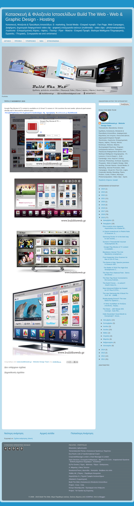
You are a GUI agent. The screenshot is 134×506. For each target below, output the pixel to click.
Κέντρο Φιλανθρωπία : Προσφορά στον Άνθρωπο (87, 488)
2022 (103, 195)
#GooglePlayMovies (12, 113)
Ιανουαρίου (107, 345)
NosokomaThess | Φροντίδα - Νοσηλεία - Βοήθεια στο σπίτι (90, 470)
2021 (103, 198)
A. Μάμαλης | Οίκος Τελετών (79, 467)
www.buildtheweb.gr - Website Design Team (113, 124)
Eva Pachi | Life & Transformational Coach (84, 454)
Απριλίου (106, 336)
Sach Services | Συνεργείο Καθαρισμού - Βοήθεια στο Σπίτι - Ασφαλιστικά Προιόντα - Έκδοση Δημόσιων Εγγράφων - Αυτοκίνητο (99, 461)
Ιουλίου (106, 326)
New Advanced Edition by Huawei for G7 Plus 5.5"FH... (115, 289)
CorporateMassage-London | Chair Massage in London (89, 457)
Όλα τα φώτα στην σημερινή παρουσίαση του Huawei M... (114, 227)
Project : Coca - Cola (76, 485)
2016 (103, 214)
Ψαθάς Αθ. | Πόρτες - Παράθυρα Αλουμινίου (85, 473)
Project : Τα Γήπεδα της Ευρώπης (81, 491)
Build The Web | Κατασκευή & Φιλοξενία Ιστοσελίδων (88, 482)
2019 (103, 205)
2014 (103, 349)
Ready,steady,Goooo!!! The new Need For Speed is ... (114, 299)
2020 (103, 201)
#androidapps (37, 113)
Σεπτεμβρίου (108, 323)
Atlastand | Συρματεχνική (78, 479)
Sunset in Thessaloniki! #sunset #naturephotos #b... (114, 243)
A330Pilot (89, 497)
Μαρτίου (106, 339)
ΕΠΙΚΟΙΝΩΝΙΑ (53, 41)
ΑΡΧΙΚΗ (7, 41)
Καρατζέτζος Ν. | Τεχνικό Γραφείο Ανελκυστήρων (86, 476)
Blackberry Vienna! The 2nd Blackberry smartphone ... (113, 253)
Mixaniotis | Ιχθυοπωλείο (78, 448)
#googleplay (50, 113)
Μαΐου (105, 333)
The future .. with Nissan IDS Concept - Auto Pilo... (113, 310)
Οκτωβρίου (107, 320)
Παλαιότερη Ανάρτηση (82, 433)
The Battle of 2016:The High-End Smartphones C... (115, 268)
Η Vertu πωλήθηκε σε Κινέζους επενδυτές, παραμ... (114, 305)
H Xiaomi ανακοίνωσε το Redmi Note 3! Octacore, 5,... (116, 232)
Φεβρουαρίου (108, 342)
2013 (103, 353)
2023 (103, 192)
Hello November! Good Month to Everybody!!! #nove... (114, 315)
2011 (103, 359)
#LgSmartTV (27, 113)
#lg (44, 113)
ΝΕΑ (41, 41)
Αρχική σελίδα (47, 433)
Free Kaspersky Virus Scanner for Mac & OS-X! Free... (115, 258)
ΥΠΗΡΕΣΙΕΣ (30, 41)
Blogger (102, 497)
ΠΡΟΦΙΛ (18, 41)
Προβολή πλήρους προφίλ (108, 180)
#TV (20, 113)
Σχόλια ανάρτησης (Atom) (23, 438)
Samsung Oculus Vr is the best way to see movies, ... (116, 238)
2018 (103, 208)
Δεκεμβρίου (107, 220)
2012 (103, 356)
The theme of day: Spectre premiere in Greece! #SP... (116, 263)
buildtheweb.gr (62, 113)
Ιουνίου (106, 329)
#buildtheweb (72, 113)
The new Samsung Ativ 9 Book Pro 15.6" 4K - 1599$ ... (115, 294)
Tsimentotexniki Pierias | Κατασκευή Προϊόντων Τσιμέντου (90, 451)
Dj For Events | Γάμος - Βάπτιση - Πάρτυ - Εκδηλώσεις (88, 464)
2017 (103, 211)
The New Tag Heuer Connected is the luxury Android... (115, 279)
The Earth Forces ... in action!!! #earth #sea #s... (114, 284)
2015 (103, 217)
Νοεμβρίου (107, 223)
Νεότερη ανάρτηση (13, 433)
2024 (103, 189)
